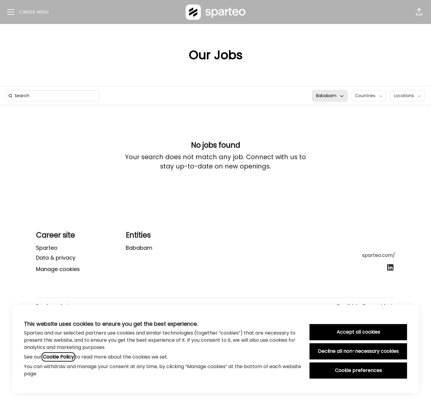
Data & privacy (55, 257)
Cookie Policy (58, 356)
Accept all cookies (358, 332)
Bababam (139, 248)
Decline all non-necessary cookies (358, 351)
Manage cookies (58, 269)
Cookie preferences (358, 370)
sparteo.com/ (378, 255)
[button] (419, 12)
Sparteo (46, 248)
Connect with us (272, 157)
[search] (54, 96)
